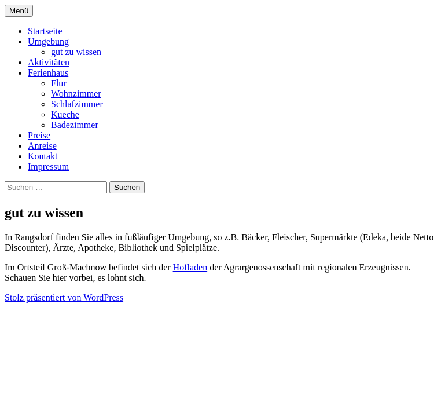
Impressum (48, 166)
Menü (18, 10)
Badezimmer (74, 125)
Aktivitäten (48, 62)
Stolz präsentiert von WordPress (64, 297)
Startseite (45, 31)
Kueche (65, 114)
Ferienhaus (48, 73)
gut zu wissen (76, 52)
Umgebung (48, 41)
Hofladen (190, 267)
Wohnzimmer (76, 93)
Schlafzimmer (77, 104)
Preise (39, 135)
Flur (59, 83)
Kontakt (43, 156)
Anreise (42, 146)
